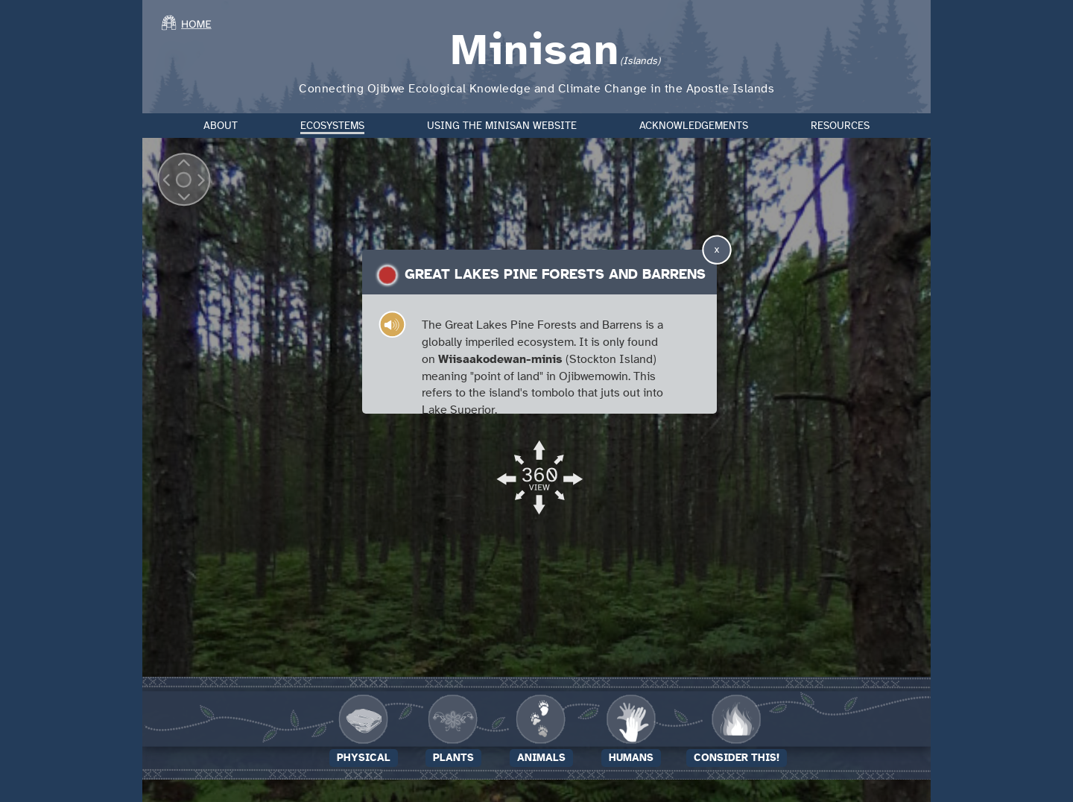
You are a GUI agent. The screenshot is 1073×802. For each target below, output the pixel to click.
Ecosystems (332, 126)
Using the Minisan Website (502, 126)
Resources (840, 126)
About (220, 126)
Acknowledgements (693, 126)
